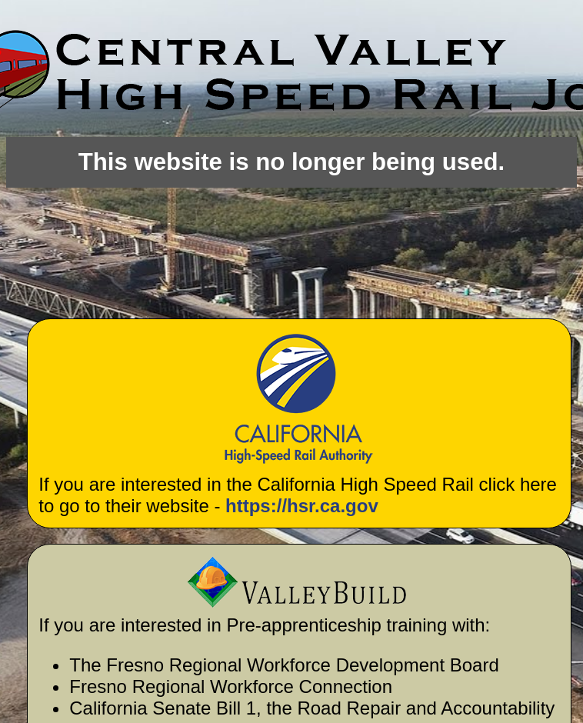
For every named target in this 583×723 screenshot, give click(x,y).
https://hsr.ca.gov (301, 505)
